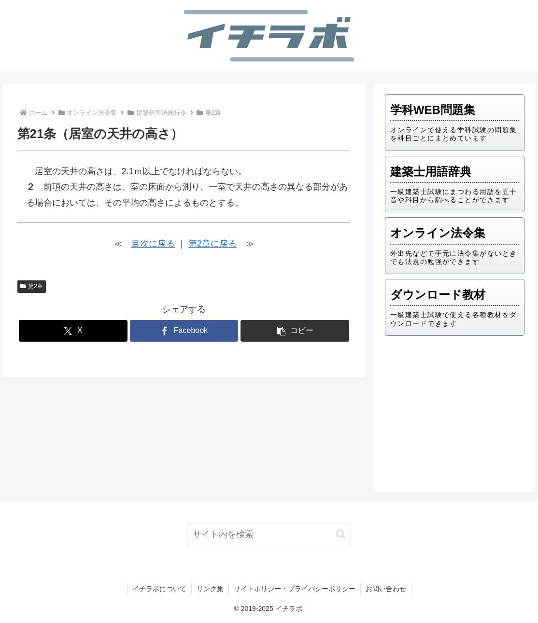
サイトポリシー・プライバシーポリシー (294, 589)
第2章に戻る (212, 244)
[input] (269, 534)
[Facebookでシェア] (184, 331)
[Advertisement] (454, 410)
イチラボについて (159, 589)
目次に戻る (153, 244)
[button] (295, 331)
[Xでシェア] (73, 331)
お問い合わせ (386, 589)
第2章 (31, 286)
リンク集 (210, 589)
